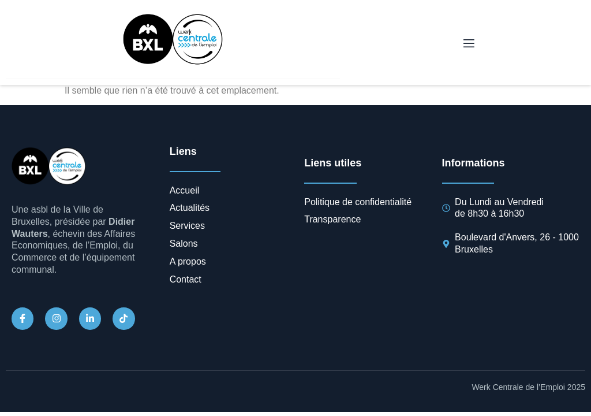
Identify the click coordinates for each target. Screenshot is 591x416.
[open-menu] (468, 43)
